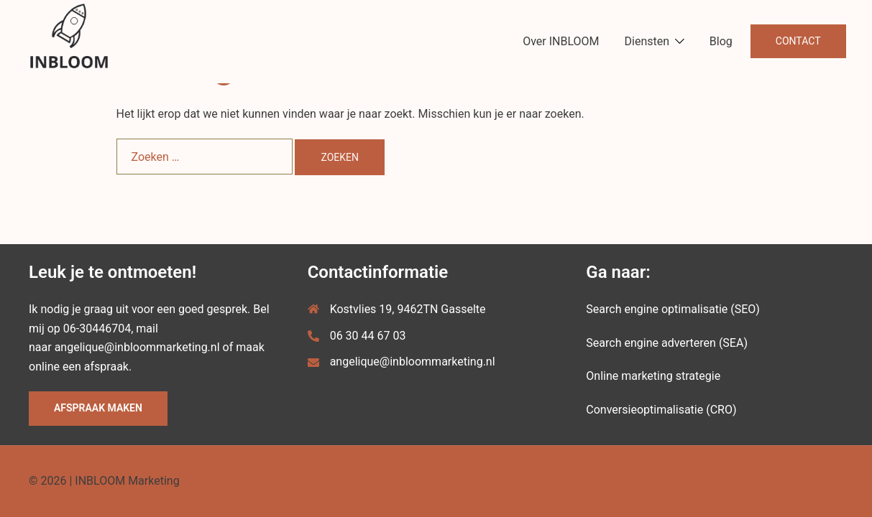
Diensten (647, 41)
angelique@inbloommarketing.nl (137, 347)
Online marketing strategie (653, 376)
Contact (798, 41)
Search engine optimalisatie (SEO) (673, 309)
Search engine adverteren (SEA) (667, 343)
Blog (721, 41)
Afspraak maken (98, 408)
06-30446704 (97, 328)
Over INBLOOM (561, 41)
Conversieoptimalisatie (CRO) (661, 409)
